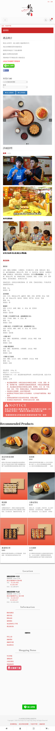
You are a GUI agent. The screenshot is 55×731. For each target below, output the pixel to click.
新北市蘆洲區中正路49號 (14, 580)
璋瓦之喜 (9, 636)
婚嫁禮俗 (9, 639)
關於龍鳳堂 (10, 612)
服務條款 (9, 621)
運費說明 (9, 658)
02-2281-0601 (15, 582)
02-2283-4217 (14, 600)
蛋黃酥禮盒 (13, 724)
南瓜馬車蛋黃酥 (8, 457)
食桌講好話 (10, 645)
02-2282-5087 (14, 584)
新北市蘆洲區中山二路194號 (15, 596)
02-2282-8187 (15, 598)
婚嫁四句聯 (10, 642)
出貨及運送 (10, 661)
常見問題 (9, 656)
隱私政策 (9, 618)
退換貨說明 (10, 664)
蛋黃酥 (31, 457)
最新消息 (9, 615)
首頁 (3, 26)
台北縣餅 (32, 548)
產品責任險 (10, 626)
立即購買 (21, 92)
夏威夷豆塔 (6, 548)
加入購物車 (9, 92)
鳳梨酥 (4, 502)
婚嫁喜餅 (42, 724)
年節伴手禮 (8, 26)
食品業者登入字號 (12, 623)
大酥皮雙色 (33, 502)
